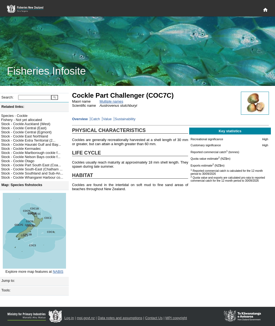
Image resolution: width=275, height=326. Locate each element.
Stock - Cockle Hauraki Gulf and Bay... (31, 144)
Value (107, 119)
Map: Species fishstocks (21, 185)
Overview (80, 119)
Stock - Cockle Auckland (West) (25, 124)
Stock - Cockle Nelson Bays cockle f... (31, 157)
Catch (95, 119)
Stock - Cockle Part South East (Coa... (31, 165)
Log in (69, 318)
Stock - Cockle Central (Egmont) (26, 132)
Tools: (5, 290)
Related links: (12, 107)
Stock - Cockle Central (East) (23, 128)
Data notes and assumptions (120, 318)
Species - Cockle (14, 116)
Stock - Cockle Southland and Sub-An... (32, 173)
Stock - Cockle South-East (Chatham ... (31, 169)
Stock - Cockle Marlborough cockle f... (31, 153)
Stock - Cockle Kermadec (21, 149)
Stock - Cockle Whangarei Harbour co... (32, 177)
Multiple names (111, 101)
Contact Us (154, 318)
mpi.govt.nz (86, 318)
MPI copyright (176, 318)
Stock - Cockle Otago (17, 161)
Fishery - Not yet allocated (21, 120)
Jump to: (8, 281)
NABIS (58, 271)
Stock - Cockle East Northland (24, 136)
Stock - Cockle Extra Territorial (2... (28, 140)
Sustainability (125, 119)
